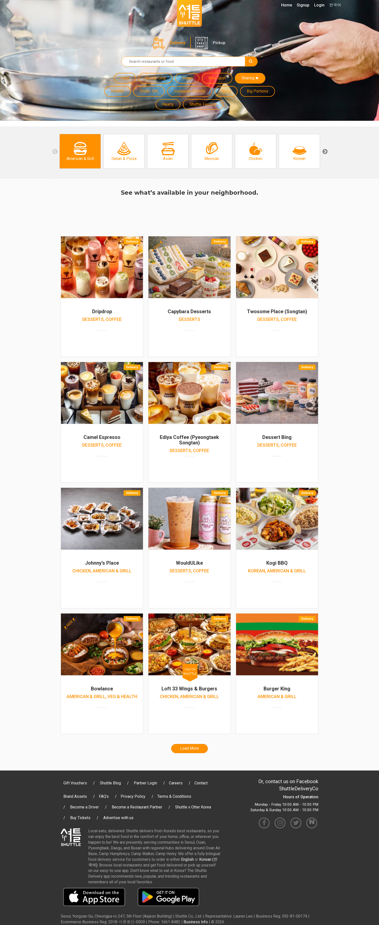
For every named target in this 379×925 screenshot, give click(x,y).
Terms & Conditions (174, 796)
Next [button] (324, 151)
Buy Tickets (80, 817)
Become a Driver (84, 807)
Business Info (196, 922)
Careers (176, 783)
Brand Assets (75, 796)
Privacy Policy (133, 796)
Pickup (219, 42)
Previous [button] (54, 151)
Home (286, 5)
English (187, 859)
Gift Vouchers (75, 783)
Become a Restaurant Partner (137, 807)
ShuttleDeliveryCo (298, 789)
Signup (303, 5)
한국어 (335, 5)
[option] (80, 151)
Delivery (177, 42)
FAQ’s (104, 796)
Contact (201, 783)
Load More (189, 748)
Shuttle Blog (110, 783)
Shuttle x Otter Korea (193, 807)
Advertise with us (118, 817)
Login (319, 5)
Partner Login (145, 783)
